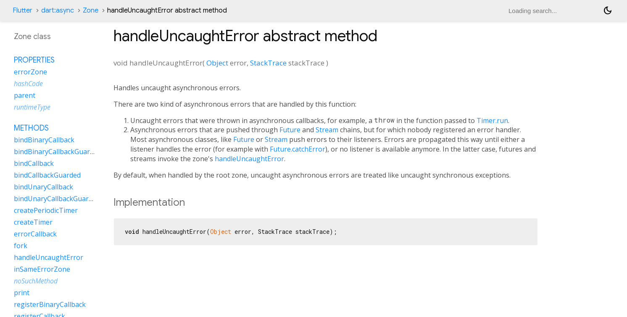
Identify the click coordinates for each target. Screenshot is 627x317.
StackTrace (268, 63)
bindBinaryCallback (44, 139)
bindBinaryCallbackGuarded (57, 151)
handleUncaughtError (249, 158)
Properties (34, 60)
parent (24, 95)
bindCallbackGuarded (47, 175)
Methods (31, 128)
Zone (90, 10)
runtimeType (32, 107)
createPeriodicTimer (46, 210)
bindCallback (34, 163)
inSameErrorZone (42, 269)
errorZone (30, 71)
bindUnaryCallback (43, 186)
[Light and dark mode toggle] (607, 10)
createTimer (33, 222)
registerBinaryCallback (50, 304)
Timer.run (492, 120)
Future (289, 129)
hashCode (28, 83)
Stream (327, 129)
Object (217, 63)
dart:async (57, 10)
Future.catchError (297, 149)
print (21, 292)
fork (20, 245)
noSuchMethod (36, 281)
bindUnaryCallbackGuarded (57, 198)
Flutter (22, 10)
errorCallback (35, 233)
